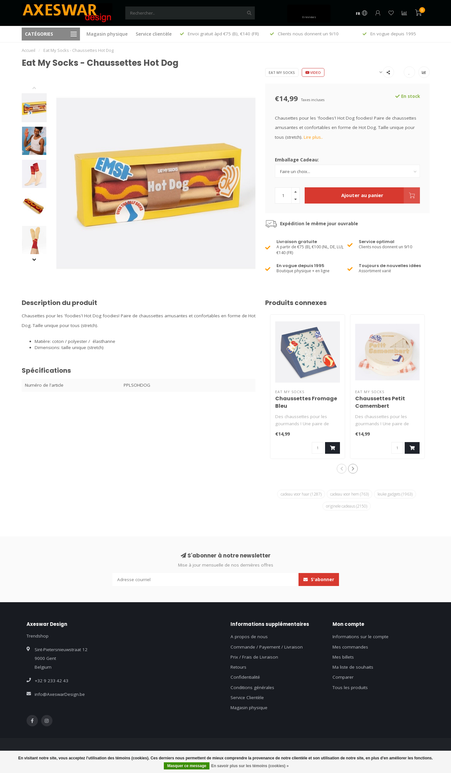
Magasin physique (107, 34)
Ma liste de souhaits (353, 667)
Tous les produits (350, 687)
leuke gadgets (395, 494)
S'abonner (318, 579)
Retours (238, 667)
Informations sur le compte (361, 636)
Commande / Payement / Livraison (267, 647)
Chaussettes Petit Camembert (380, 402)
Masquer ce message (186, 766)
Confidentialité (245, 677)
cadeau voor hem (349, 494)
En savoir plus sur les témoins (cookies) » (249, 766)
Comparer (343, 677)
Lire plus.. (313, 137)
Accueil (28, 50)
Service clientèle (154, 34)
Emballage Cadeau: (297, 160)
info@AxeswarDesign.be (60, 694)
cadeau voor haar (301, 494)
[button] (39, 88)
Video (313, 72)
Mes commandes (350, 647)
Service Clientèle (247, 697)
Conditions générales (252, 687)
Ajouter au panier (380, 195)
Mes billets (343, 657)
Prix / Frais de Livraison (254, 657)
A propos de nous (249, 636)
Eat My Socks (282, 72)
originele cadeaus (346, 506)
